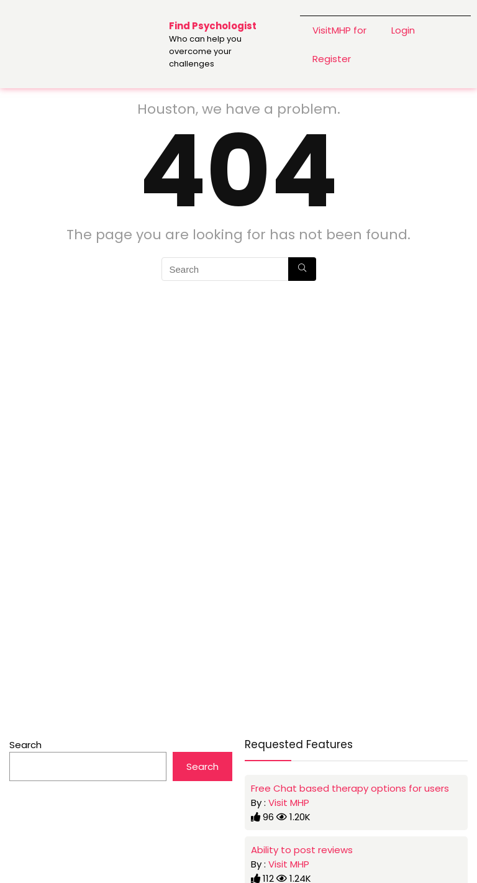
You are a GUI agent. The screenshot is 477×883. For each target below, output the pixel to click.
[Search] (302, 269)
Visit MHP (288, 802)
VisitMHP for (339, 29)
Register (331, 58)
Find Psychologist (213, 25)
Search (25, 744)
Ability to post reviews (302, 849)
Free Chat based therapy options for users (350, 788)
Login (403, 29)
